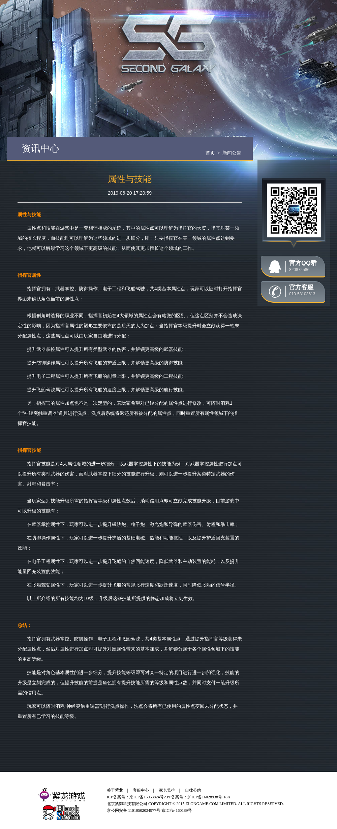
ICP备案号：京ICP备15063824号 (135, 797)
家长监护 (167, 790)
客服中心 (141, 790)
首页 (210, 153)
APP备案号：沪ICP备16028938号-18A (197, 797)
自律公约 (193, 790)
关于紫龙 (115, 790)
